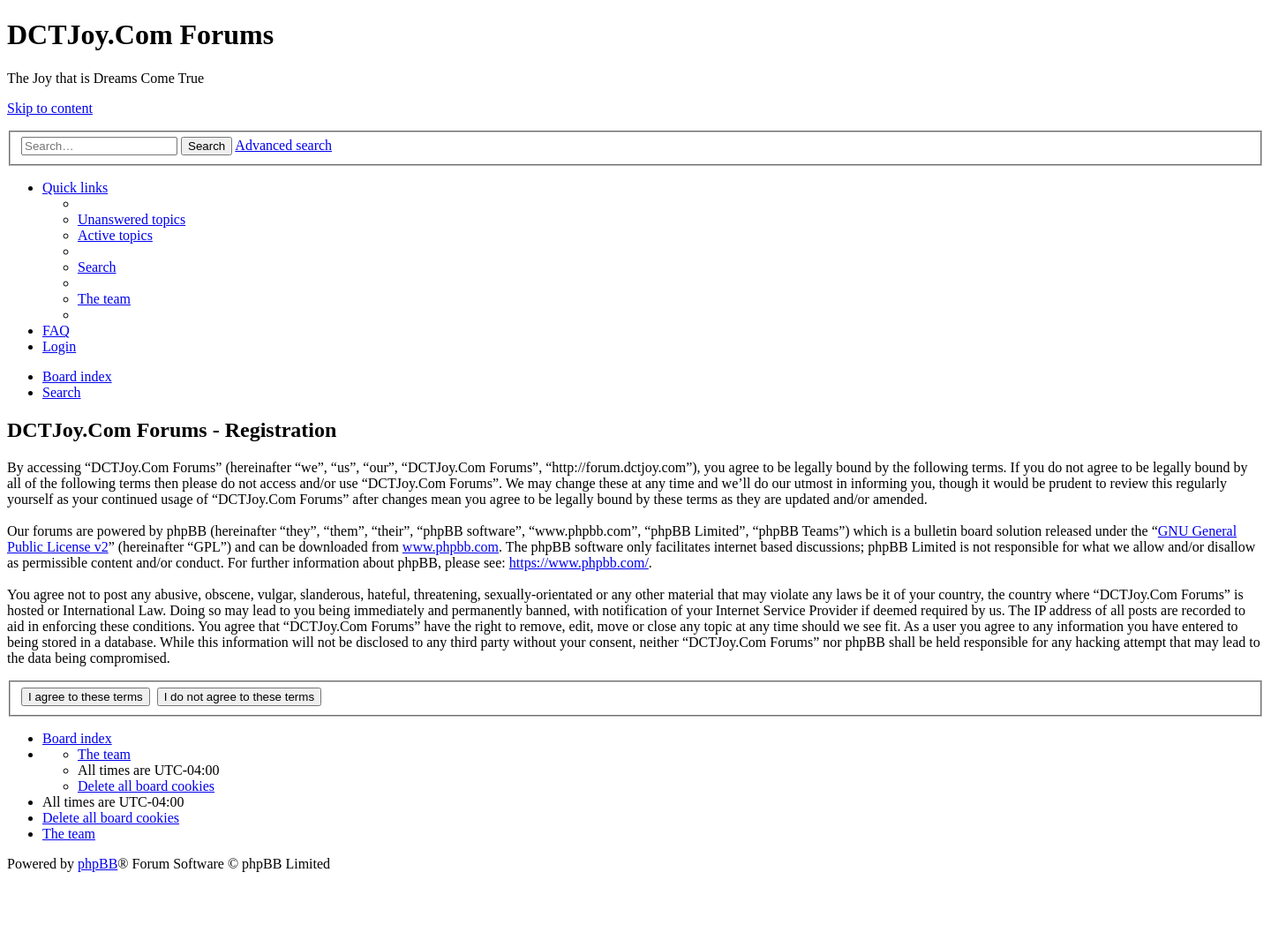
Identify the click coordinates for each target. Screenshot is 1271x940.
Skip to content (50, 108)
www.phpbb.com (450, 546)
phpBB (97, 863)
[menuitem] (131, 219)
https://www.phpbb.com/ (579, 562)
